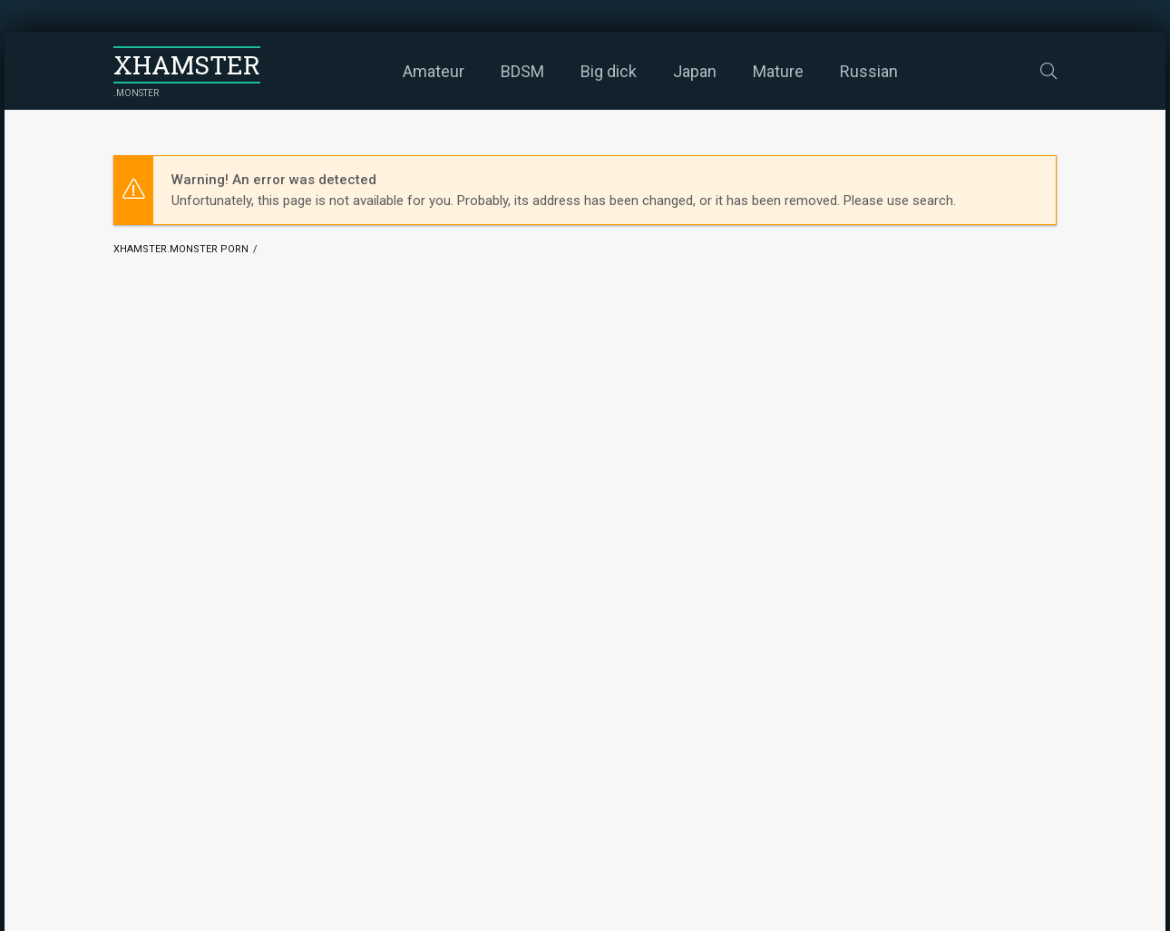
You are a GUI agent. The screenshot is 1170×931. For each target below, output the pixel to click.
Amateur (433, 71)
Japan (695, 71)
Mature (778, 71)
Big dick (608, 71)
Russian (869, 71)
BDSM (522, 71)
